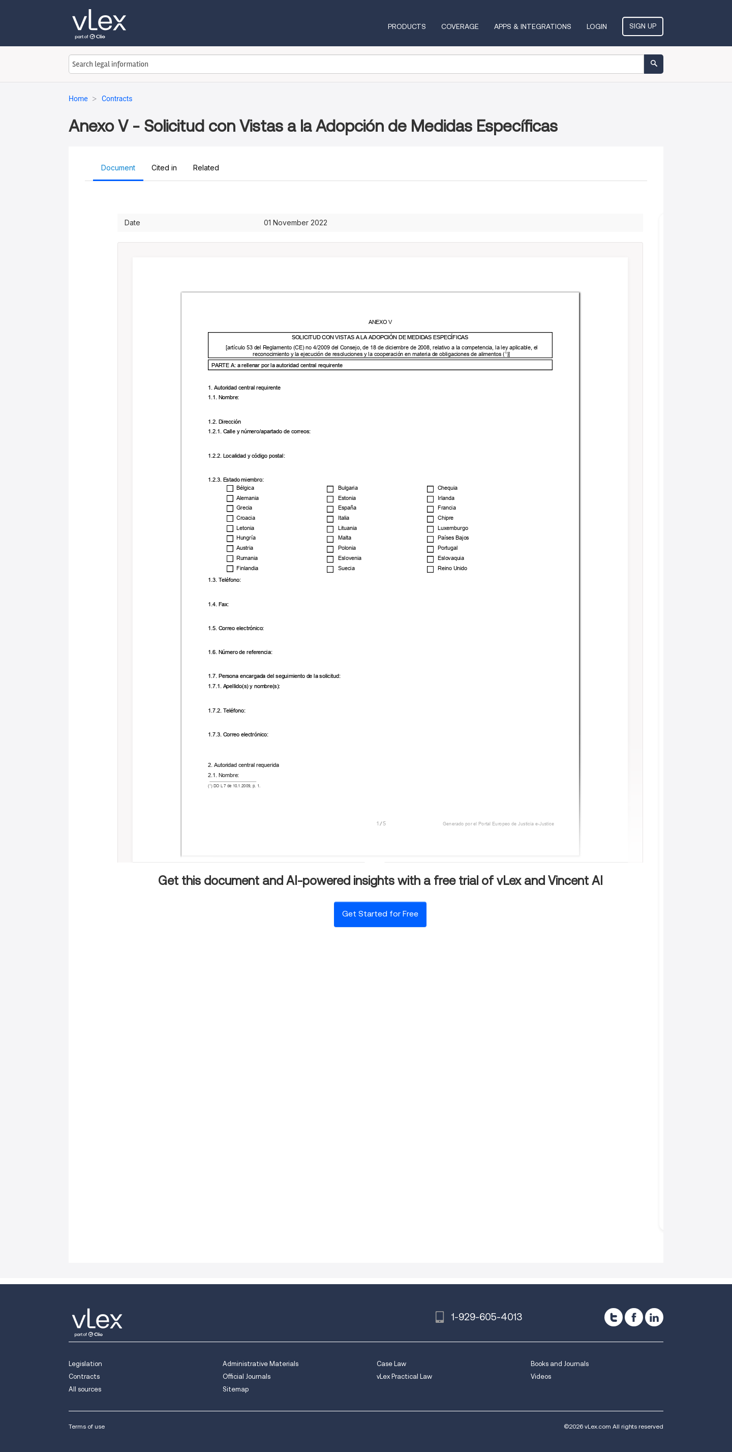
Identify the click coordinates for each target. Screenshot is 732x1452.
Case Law (391, 1364)
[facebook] (634, 1317)
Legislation (85, 1364)
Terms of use (87, 1426)
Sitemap (236, 1389)
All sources (85, 1389)
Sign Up (642, 26)
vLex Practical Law (404, 1376)
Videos (541, 1376)
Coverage (460, 26)
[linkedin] (654, 1317)
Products (407, 26)
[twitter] (613, 1317)
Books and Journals (560, 1364)
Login (597, 26)
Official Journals (246, 1376)
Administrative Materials (260, 1364)
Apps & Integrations (532, 26)
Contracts (84, 1376)
